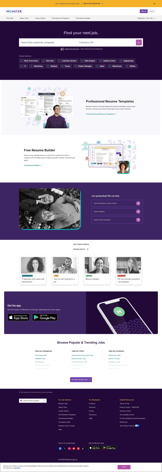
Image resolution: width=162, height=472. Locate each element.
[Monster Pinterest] (79, 449)
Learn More (17, 468)
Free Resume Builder (83, 18)
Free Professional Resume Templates (101, 114)
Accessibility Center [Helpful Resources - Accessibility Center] (127, 415)
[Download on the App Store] (95, 448)
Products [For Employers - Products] (92, 404)
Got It (124, 467)
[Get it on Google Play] (109, 448)
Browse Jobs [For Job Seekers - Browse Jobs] (63, 404)
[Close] (154, 3)
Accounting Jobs (41, 355)
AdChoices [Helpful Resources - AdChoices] (124, 422)
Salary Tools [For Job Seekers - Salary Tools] (62, 407)
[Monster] (14, 11)
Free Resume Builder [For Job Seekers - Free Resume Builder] (65, 418)
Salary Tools (24, 18)
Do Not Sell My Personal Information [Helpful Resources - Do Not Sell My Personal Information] (132, 418)
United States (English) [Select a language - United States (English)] (32, 401)
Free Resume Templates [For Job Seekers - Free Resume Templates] (67, 415)
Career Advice (40, 18)
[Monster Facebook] (60, 449)
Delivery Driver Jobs (79, 359)
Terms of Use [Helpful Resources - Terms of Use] (124, 404)
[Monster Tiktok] (83, 449)
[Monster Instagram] (70, 449)
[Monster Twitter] (65, 449)
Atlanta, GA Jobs (114, 355)
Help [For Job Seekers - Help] (60, 430)
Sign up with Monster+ (93, 4)
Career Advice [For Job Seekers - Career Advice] (63, 411)
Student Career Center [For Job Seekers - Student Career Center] (66, 426)
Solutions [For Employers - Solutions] (92, 407)
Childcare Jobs (40, 359)
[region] (81, 467)
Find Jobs (10, 18)
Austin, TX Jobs (114, 359)
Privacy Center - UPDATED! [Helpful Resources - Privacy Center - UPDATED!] (129, 407)
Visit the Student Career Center (117, 203)
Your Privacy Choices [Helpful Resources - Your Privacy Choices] (129, 426)
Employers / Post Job (146, 18)
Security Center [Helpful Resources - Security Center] (125, 411)
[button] (139, 42)
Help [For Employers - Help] (90, 418)
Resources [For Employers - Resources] (93, 415)
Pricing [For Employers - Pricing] (91, 411)
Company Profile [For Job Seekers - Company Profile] (64, 422)
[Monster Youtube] (74, 449)
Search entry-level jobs (117, 220)
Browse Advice (81, 249)
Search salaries (117, 212)
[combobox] (48, 42)
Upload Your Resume (72, 49)
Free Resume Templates (60, 18)
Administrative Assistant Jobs (82, 355)
